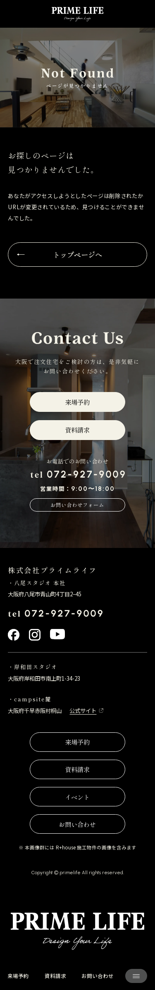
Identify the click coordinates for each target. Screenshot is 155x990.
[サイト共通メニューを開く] (136, 976)
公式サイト (82, 711)
